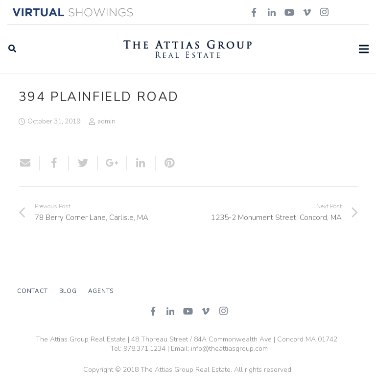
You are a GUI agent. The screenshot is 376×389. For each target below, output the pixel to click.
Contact (32, 291)
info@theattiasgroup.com (229, 348)
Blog (68, 291)
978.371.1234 (144, 348)
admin (106, 121)
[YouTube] (188, 311)
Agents (101, 291)
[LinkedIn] (170, 311)
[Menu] (364, 49)
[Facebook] (153, 311)
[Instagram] (223, 311)
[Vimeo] (205, 311)
